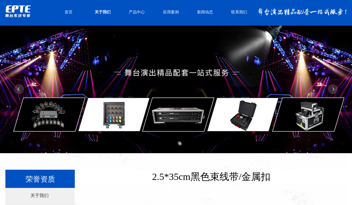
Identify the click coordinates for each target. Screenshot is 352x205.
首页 (69, 12)
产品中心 (137, 12)
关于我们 (103, 12)
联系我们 (239, 12)
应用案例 (171, 12)
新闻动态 (205, 12)
